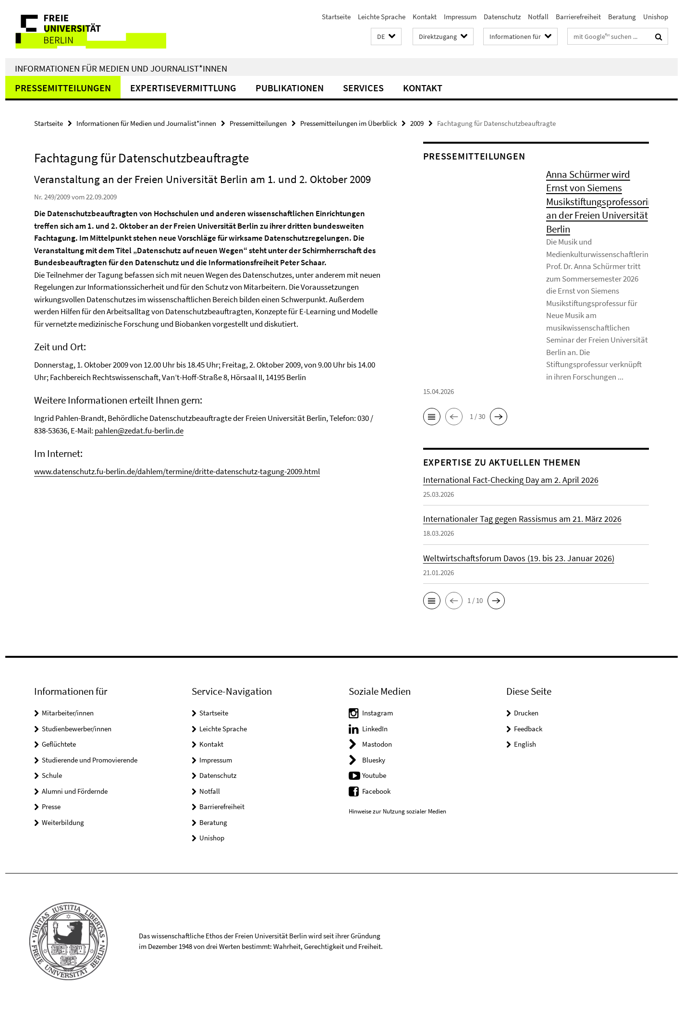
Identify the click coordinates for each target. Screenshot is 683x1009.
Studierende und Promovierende (89, 759)
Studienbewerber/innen (76, 728)
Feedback (528, 728)
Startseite (336, 16)
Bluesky (373, 759)
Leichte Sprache (381, 16)
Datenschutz (502, 16)
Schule (52, 775)
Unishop (655, 16)
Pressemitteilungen (63, 88)
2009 (417, 123)
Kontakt (425, 16)
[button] (386, 37)
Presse (51, 806)
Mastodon (377, 744)
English (525, 744)
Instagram (377, 712)
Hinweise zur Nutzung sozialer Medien (397, 811)
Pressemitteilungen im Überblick (348, 123)
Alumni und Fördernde (75, 791)
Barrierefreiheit (578, 16)
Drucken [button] (526, 712)
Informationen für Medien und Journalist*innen (121, 68)
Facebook (376, 791)
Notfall (538, 16)
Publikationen (290, 88)
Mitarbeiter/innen (68, 712)
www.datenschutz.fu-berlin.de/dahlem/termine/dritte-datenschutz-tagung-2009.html (177, 471)
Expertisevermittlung (183, 88)
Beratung (622, 16)
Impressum (460, 16)
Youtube (374, 775)
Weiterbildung (63, 822)
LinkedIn (375, 728)
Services (363, 88)
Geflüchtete (59, 744)
